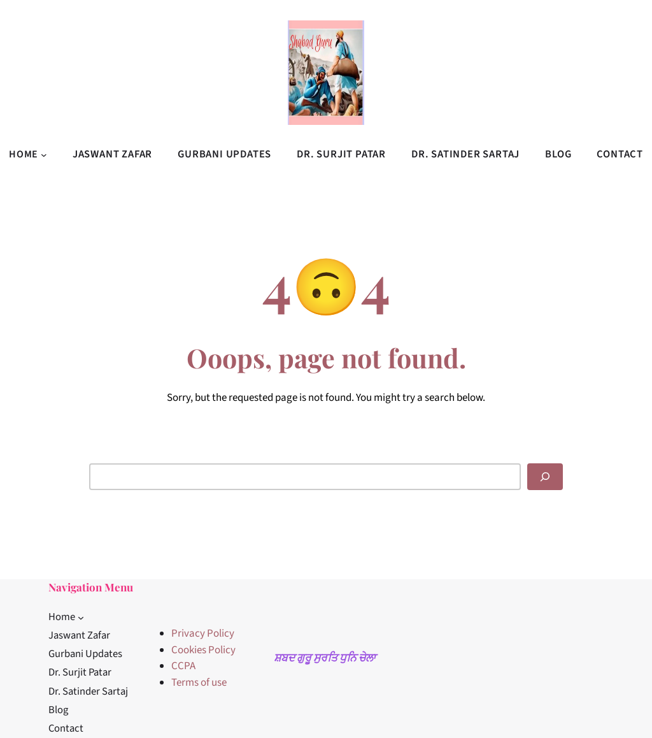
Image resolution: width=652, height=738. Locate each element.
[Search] (545, 476)
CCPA (183, 666)
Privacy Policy (202, 633)
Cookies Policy (203, 650)
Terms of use (199, 682)
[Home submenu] (44, 154)
